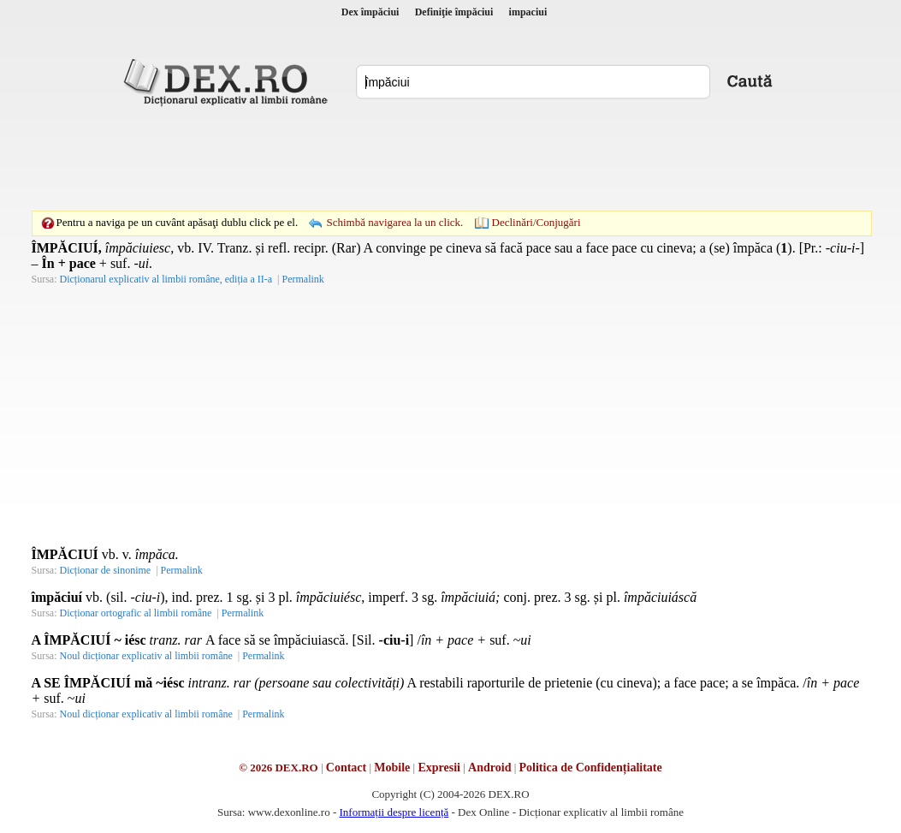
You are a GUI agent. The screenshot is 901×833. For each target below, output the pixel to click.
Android (489, 767)
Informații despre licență (393, 812)
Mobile (392, 767)
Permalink (302, 279)
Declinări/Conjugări (536, 222)
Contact (346, 767)
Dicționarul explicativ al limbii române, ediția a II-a (166, 279)
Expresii (439, 767)
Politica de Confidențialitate (590, 767)
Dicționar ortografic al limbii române (136, 613)
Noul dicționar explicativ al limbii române (146, 656)
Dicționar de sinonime (105, 570)
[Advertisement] (450, 158)
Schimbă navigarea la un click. (394, 222)
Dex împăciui (370, 12)
